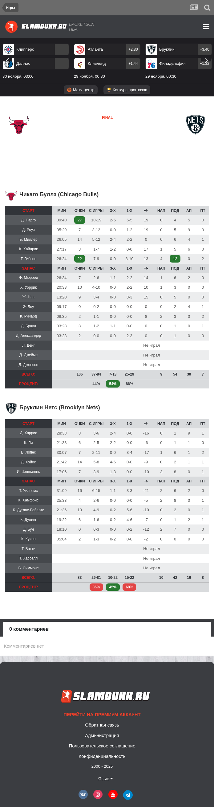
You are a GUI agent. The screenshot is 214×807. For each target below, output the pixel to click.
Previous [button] (7, 59)
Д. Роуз (28, 230)
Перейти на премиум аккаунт (101, 714)
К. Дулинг (28, 519)
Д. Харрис (28, 433)
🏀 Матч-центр (80, 90)
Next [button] (206, 59)
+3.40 (204, 49)
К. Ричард (28, 316)
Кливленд (97, 63)
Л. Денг (28, 345)
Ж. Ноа (28, 297)
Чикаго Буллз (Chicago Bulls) (59, 194)
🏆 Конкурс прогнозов (127, 90)
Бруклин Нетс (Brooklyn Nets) (59, 407)
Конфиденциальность (102, 756)
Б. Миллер (28, 239)
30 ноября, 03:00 (18, 76)
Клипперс (25, 49)
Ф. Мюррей (28, 277)
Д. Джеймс (28, 355)
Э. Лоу (28, 307)
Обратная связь (102, 724)
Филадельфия (172, 63)
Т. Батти (28, 549)
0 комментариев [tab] (29, 629)
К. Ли (28, 443)
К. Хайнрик (28, 249)
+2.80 (133, 49)
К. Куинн (28, 539)
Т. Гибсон (28, 259)
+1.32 (204, 63)
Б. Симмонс (28, 568)
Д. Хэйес (28, 462)
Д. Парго (28, 220)
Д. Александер (28, 335)
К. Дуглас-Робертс (28, 510)
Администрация (102, 735)
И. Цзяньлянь (28, 472)
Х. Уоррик (28, 287)
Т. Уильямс (28, 491)
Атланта (95, 49)
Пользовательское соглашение (102, 745)
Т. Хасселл (28, 558)
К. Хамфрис (28, 500)
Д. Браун (28, 326)
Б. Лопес (28, 452)
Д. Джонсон (28, 365)
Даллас (23, 63)
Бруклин (167, 49)
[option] (107, 62)
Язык (105, 778)
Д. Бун (28, 529)
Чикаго (16, 139)
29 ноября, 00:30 (89, 76)
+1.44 (133, 63)
